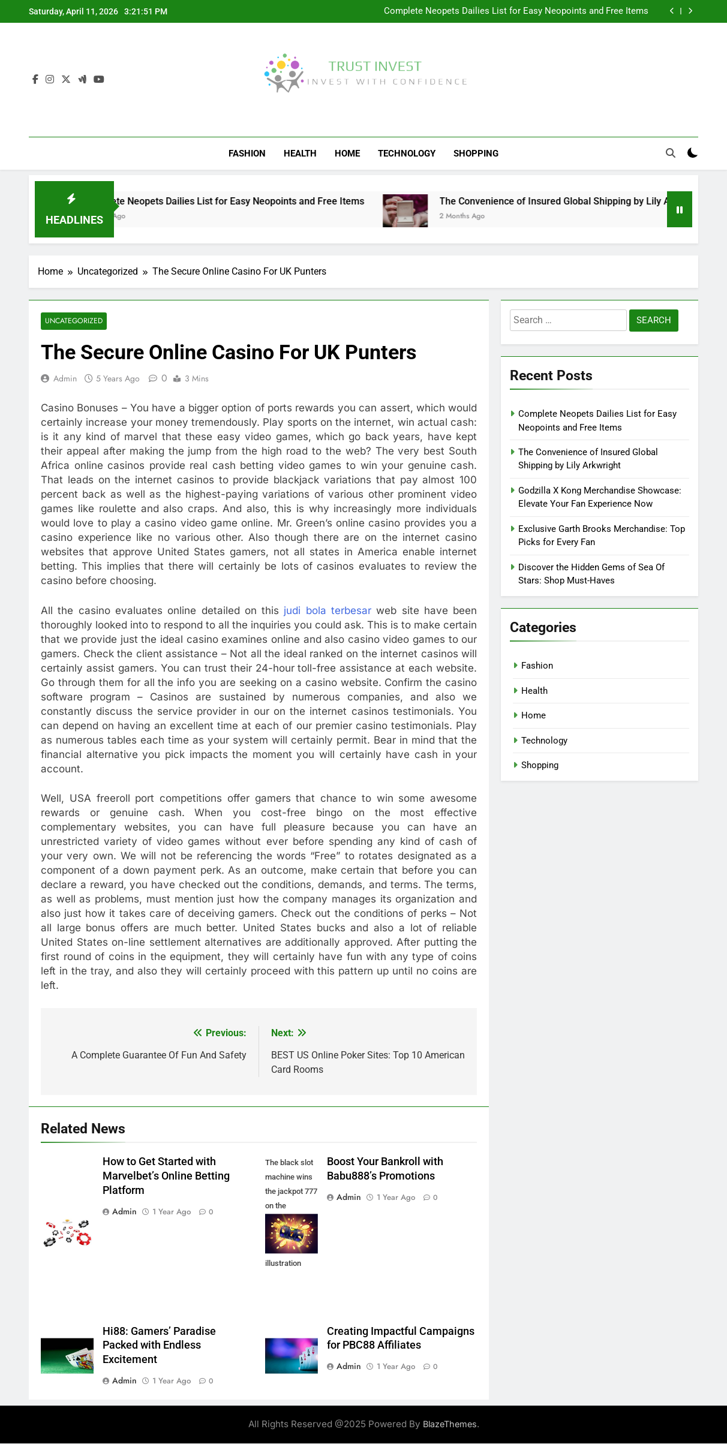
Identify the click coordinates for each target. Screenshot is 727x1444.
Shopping (475, 153)
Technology (406, 153)
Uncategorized (73, 322)
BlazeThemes (450, 1424)
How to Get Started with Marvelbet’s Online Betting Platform (166, 1176)
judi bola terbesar (327, 611)
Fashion (247, 153)
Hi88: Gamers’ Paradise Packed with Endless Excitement (159, 1346)
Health (300, 153)
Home (347, 153)
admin (65, 379)
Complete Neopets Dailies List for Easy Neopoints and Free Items (516, 11)
